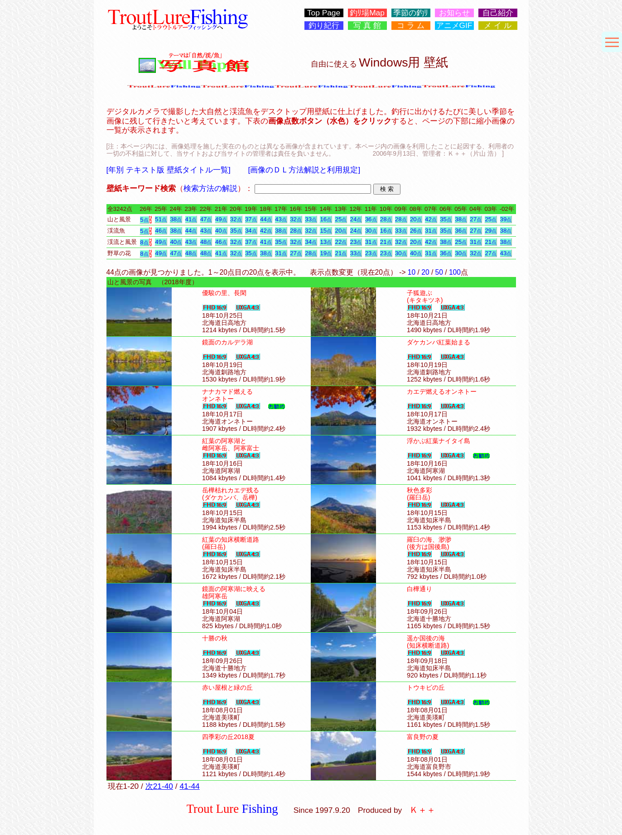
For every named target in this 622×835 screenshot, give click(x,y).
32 (236, 219)
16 (326, 219)
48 (206, 242)
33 (311, 219)
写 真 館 (367, 25)
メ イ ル (497, 25)
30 (371, 230)
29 (491, 230)
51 (161, 219)
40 (221, 230)
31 (431, 230)
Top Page (323, 13)
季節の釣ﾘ (410, 13)
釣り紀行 (324, 25)
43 (281, 219)
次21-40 (159, 786)
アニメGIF (454, 25)
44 (266, 219)
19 (326, 253)
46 (161, 230)
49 (221, 219)
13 (326, 242)
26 (416, 230)
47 (206, 219)
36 (371, 219)
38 (176, 219)
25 (341, 219)
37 (251, 219)
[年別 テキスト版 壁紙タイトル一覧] (168, 169)
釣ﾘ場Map (367, 13)
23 (356, 242)
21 (386, 242)
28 (386, 219)
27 (476, 219)
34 (251, 230)
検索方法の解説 (210, 188)
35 (446, 219)
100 (455, 272)
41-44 (189, 786)
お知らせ (454, 13)
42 (431, 219)
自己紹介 (497, 13)
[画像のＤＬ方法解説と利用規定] (304, 169)
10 (411, 272)
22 (341, 242)
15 (326, 230)
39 (506, 219)
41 (191, 219)
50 (439, 272)
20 (416, 219)
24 (356, 219)
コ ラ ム (410, 25)
